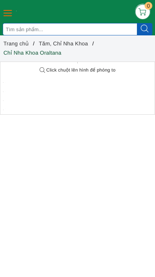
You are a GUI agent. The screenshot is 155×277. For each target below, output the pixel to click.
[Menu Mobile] (8, 12)
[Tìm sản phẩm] (70, 29)
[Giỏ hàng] (142, 11)
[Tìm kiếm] (144, 29)
